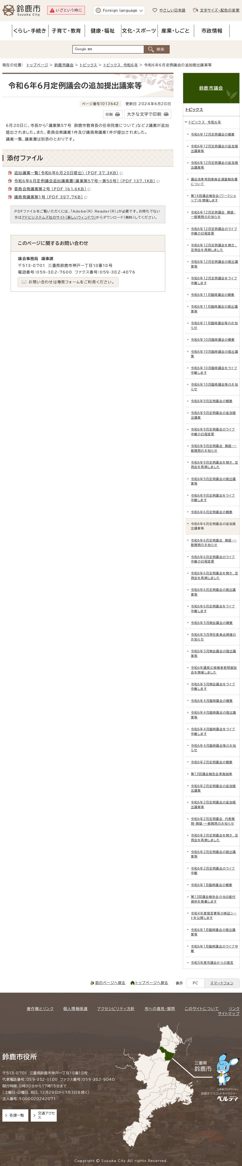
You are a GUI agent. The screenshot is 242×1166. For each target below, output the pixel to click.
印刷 (109, 114)
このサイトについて (202, 1009)
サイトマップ (229, 1014)
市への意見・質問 (160, 1009)
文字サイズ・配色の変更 (220, 10)
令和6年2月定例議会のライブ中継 (213, 871)
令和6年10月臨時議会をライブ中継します (214, 370)
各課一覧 (16, 1115)
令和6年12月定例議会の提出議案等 (214, 264)
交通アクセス (46, 1115)
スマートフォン (221, 983)
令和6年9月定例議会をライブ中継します (213, 498)
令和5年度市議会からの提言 (212, 962)
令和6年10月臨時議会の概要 (213, 339)
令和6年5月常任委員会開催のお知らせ (213, 637)
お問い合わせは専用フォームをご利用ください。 (71, 282)
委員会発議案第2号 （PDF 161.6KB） (52, 189)
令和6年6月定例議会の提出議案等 (213, 592)
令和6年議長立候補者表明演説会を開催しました (214, 670)
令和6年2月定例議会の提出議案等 (213, 854)
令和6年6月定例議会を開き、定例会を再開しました (214, 575)
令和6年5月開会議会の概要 (212, 622)
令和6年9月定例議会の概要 (212, 401)
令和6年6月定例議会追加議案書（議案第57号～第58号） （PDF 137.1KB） (86, 181)
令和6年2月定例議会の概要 (212, 762)
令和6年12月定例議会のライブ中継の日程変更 (214, 231)
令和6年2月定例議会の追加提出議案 (213, 788)
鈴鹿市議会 (64, 65)
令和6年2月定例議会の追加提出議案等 (213, 804)
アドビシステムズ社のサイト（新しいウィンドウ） (59, 217)
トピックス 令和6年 (121, 65)
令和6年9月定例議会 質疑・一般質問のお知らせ (214, 448)
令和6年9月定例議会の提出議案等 (213, 481)
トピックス (88, 65)
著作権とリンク (40, 1009)
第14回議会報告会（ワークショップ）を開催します (213, 198)
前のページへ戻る (110, 983)
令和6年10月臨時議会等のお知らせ (214, 387)
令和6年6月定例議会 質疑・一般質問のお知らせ (214, 543)
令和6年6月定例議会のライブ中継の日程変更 (213, 559)
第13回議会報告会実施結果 (212, 774)
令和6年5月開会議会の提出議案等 (213, 653)
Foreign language (120, 10)
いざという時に (69, 10)
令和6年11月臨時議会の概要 (213, 294)
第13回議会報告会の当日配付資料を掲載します (213, 899)
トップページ (37, 65)
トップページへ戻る (152, 983)
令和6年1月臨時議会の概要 (212, 885)
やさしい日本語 (172, 10)
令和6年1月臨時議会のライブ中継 (214, 948)
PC (195, 983)
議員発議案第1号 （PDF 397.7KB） (50, 197)
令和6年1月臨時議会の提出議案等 (213, 932)
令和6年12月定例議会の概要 (213, 134)
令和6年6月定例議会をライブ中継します (213, 608)
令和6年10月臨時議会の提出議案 (214, 354)
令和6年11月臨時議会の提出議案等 (214, 309)
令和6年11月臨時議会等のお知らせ (214, 325)
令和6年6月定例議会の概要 (212, 512)
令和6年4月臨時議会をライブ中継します (213, 731)
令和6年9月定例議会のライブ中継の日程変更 (213, 432)
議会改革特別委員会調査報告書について (214, 181)
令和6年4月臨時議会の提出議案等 (213, 715)
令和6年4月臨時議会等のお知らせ (213, 748)
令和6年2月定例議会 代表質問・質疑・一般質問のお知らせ (213, 821)
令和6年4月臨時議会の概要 (212, 700)
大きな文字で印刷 (144, 114)
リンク (234, 1009)
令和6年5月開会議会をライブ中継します (213, 686)
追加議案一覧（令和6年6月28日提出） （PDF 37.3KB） (68, 173)
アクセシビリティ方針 (116, 1009)
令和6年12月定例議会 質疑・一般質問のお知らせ (213, 214)
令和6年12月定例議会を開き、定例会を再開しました (214, 247)
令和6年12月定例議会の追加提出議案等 (214, 148)
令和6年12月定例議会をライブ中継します (214, 280)
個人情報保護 (75, 1009)
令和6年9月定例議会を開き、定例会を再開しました (214, 465)
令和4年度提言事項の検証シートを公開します (214, 915)
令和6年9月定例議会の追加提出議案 (213, 415)
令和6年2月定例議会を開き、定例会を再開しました (214, 837)
